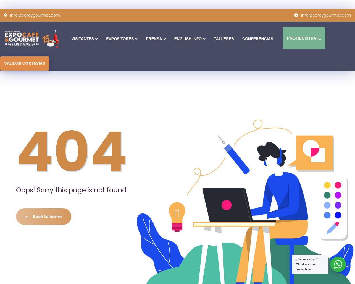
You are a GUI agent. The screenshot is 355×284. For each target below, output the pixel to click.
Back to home (43, 216)
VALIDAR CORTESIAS (24, 63)
